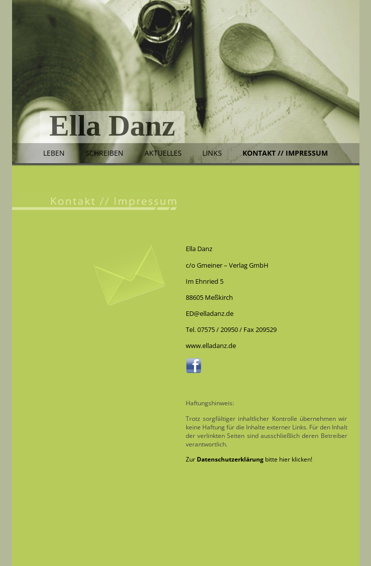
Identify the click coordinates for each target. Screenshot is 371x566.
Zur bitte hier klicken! (249, 459)
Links (212, 153)
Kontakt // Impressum (285, 153)
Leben (54, 153)
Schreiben (104, 153)
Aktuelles (163, 153)
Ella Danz (112, 126)
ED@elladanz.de (209, 313)
